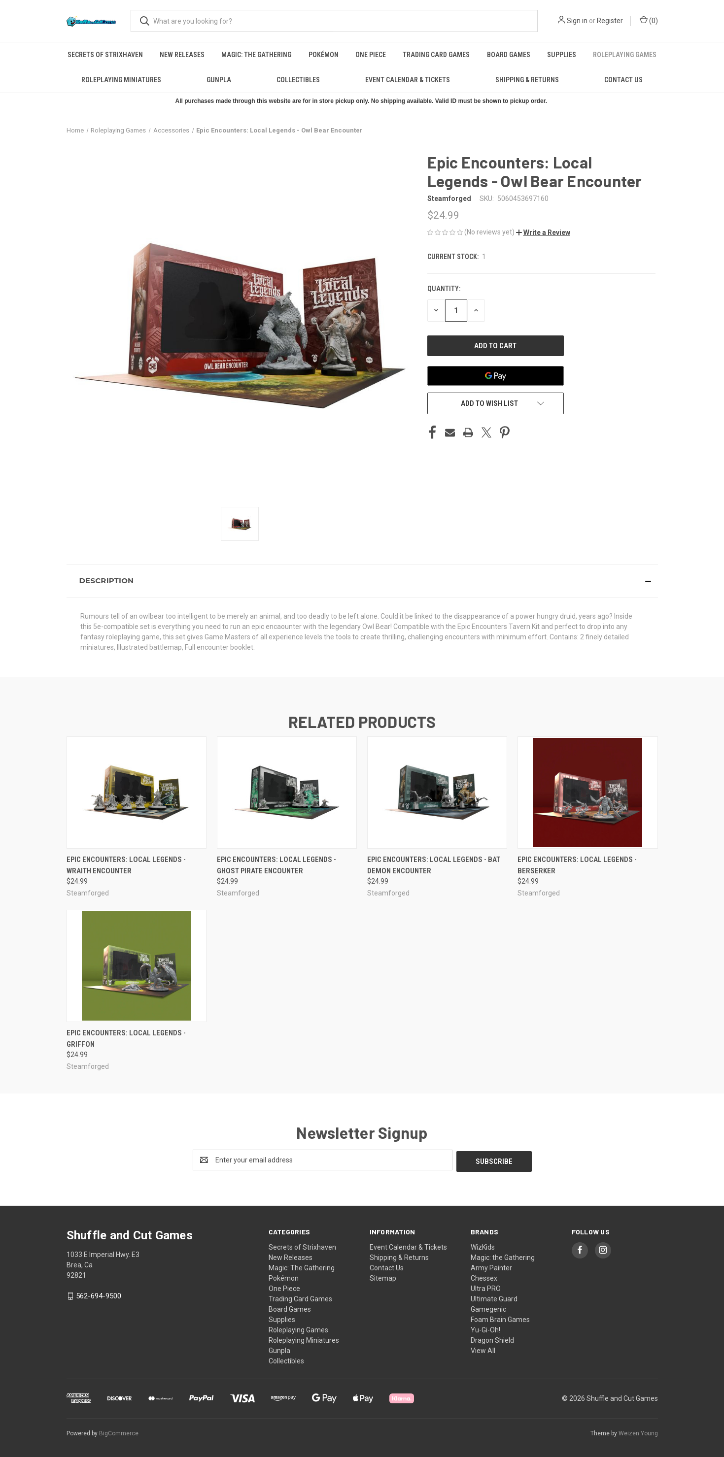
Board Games (508, 55)
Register (610, 21)
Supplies (561, 55)
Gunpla (219, 80)
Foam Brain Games (500, 1318)
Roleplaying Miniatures (121, 80)
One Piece (370, 55)
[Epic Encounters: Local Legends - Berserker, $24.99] (587, 792)
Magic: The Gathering (256, 55)
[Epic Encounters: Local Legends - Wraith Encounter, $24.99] (137, 792)
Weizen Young (638, 1431)
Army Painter (491, 1266)
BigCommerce (118, 1431)
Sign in (577, 21)
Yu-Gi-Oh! (485, 1328)
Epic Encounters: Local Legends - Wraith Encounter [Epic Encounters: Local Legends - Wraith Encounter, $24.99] (126, 865)
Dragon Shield (492, 1339)
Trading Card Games (436, 55)
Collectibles (298, 80)
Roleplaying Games (624, 55)
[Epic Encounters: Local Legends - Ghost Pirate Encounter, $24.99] (287, 792)
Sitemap (383, 1277)
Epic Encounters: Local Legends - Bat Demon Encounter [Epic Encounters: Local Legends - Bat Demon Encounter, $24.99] (433, 865)
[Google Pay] (495, 376)
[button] (543, 232)
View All (483, 1349)
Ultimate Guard (494, 1297)
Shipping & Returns (527, 80)
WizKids (483, 1246)
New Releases (182, 55)
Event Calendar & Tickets (407, 80)
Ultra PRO (486, 1287)
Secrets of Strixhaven (105, 55)
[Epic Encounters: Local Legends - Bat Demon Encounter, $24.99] (437, 792)
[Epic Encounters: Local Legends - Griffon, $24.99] (137, 966)
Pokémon (324, 55)
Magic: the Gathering (503, 1256)
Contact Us (623, 80)
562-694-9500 (98, 1294)
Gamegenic (488, 1308)
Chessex (484, 1277)
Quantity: (443, 289)
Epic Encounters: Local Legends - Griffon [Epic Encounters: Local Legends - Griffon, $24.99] (126, 1038)
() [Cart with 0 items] (649, 20)
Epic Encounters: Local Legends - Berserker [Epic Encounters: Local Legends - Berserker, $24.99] (577, 865)
